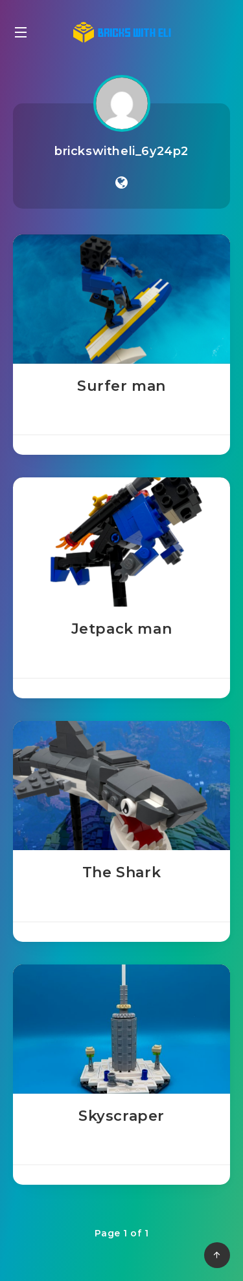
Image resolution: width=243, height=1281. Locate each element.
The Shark (121, 872)
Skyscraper (121, 1116)
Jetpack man (121, 629)
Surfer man (121, 386)
